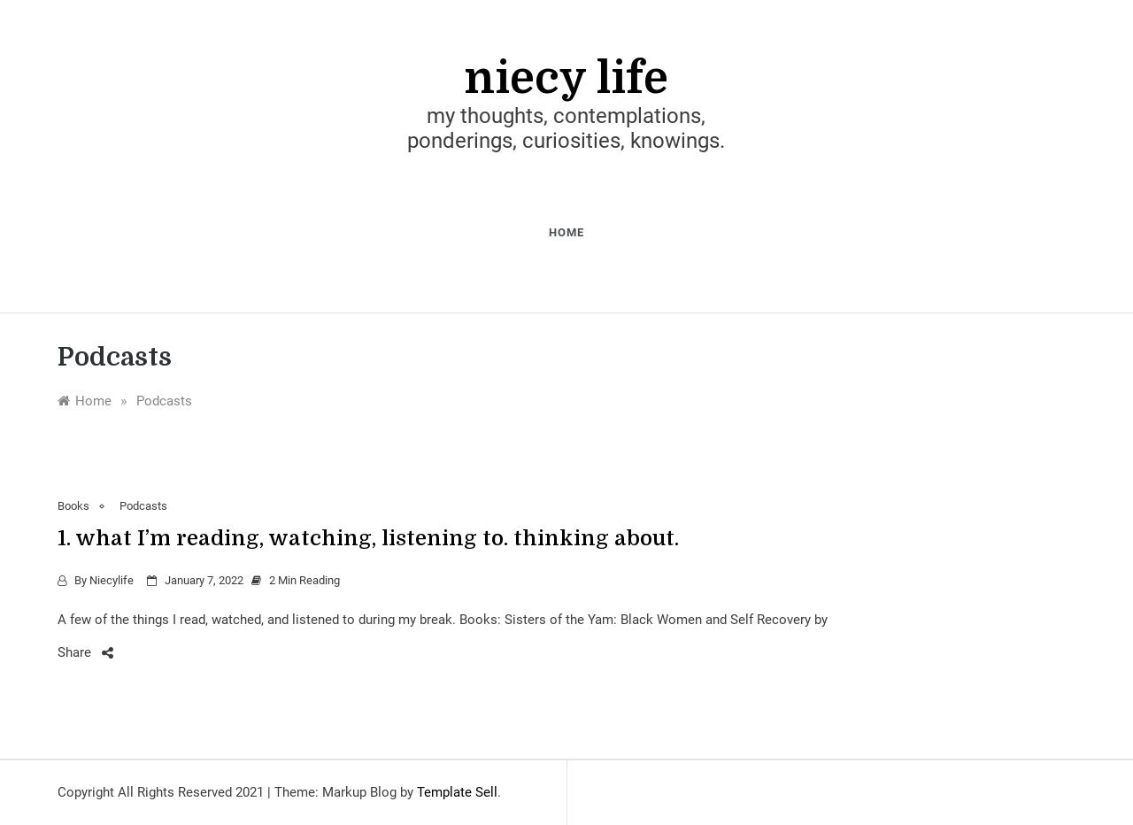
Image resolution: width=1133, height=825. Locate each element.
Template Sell (457, 792)
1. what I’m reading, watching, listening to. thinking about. (368, 538)
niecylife (111, 580)
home (566, 232)
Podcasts (143, 506)
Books (73, 506)
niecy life (566, 78)
